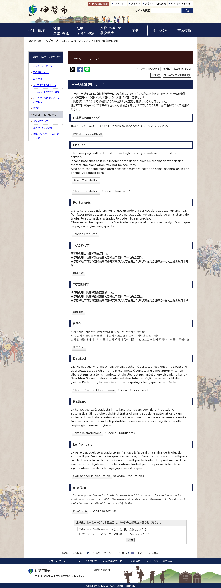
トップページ (51, 40)
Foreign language (181, 4)
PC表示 (122, 553)
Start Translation (86, 180)
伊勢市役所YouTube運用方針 (46, 136)
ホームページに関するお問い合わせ (46, 100)
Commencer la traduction (91, 476)
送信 (130, 540)
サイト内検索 (142, 10)
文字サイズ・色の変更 (155, 4)
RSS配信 (38, 108)
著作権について (41, 72)
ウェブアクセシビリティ (44, 85)
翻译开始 (78, 273)
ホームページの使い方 (160, 561)
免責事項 (38, 79)
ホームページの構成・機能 (46, 92)
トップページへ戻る (101, 553)
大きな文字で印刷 (175, 75)
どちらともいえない (112, 534)
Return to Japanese (87, 133)
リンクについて (40, 121)
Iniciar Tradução (85, 234)
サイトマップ (120, 4)
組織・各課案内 (102, 570)
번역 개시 (78, 347)
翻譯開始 (78, 312)
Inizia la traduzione (87, 433)
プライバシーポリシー (44, 66)
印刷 (153, 75)
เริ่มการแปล (80, 511)
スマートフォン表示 (148, 553)
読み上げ (135, 4)
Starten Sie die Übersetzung (94, 390)
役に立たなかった (140, 534)
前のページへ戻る (72, 553)
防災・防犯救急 (100, 4)
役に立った (88, 534)
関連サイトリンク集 (42, 128)
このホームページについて (76, 40)
